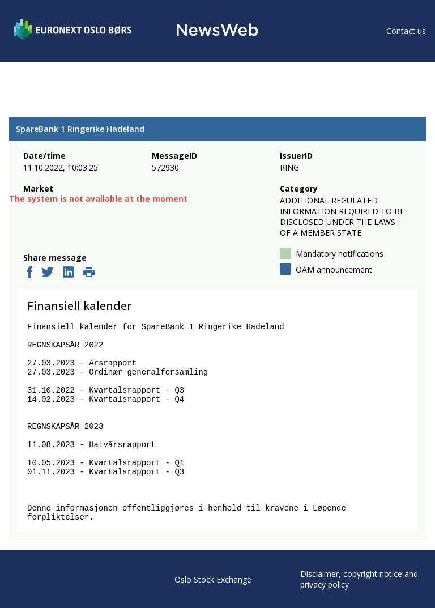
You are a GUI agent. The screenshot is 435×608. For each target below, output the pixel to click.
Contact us (406, 30)
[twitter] (47, 273)
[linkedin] (68, 273)
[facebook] (30, 273)
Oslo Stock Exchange (212, 579)
